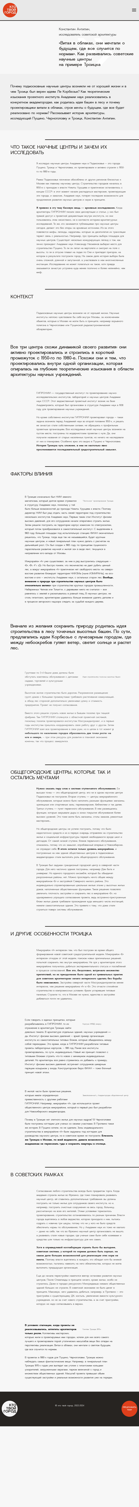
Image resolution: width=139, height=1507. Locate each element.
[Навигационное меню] (134, 10)
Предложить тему (129, 1409)
